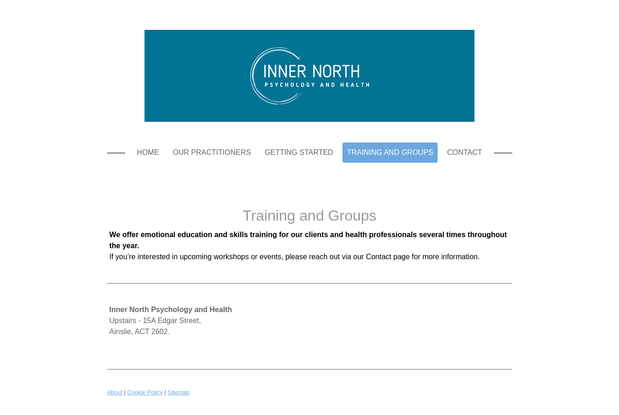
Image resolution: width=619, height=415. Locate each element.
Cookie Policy (145, 392)
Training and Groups (390, 152)
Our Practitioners (212, 152)
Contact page (388, 257)
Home (148, 152)
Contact (464, 152)
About (114, 392)
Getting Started (299, 152)
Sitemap (178, 392)
